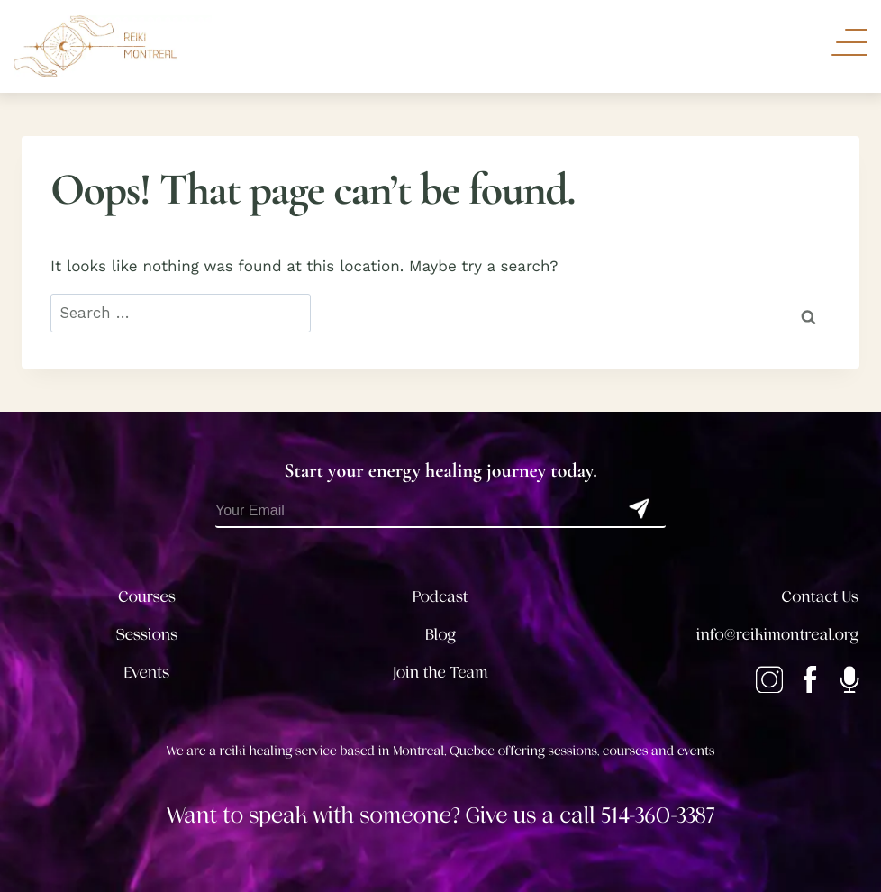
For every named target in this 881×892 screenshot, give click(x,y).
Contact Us (820, 597)
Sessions (147, 635)
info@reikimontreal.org (777, 635)
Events (146, 673)
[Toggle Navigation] (849, 42)
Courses (147, 597)
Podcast (440, 597)
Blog (440, 635)
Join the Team (440, 673)
